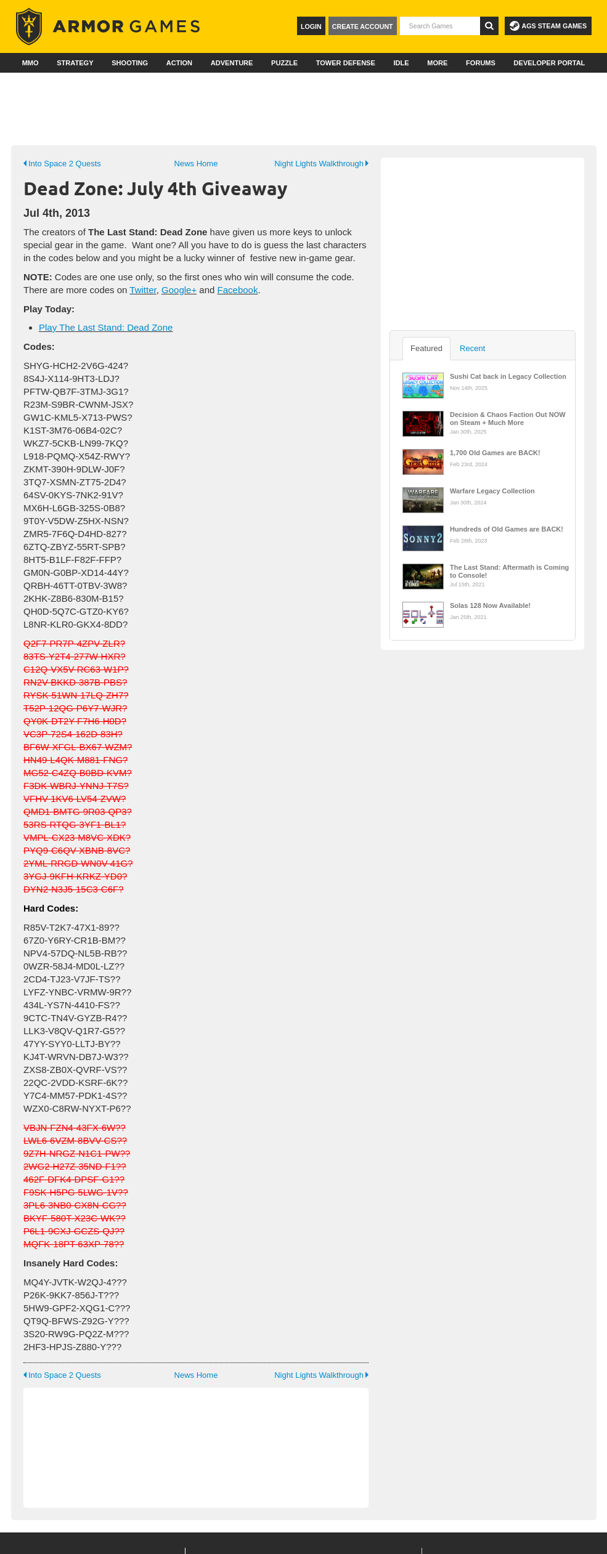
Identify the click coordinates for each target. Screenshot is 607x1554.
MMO (30, 63)
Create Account (362, 26)
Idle (401, 63)
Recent (472, 348)
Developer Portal (549, 63)
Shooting (130, 63)
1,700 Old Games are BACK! (495, 452)
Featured (426, 348)
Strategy (75, 63)
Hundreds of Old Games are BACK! (506, 529)
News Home (196, 163)
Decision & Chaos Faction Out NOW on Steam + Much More (508, 417)
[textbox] (440, 26)
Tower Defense (345, 63)
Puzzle (284, 63)
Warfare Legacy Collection (492, 491)
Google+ (179, 290)
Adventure (232, 63)
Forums (480, 63)
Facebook (238, 290)
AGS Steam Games (548, 26)
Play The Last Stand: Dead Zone (106, 327)
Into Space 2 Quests (62, 163)
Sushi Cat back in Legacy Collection (508, 376)
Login (311, 26)
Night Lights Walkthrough (321, 163)
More (437, 63)
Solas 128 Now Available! (490, 605)
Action (179, 63)
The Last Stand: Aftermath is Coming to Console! (509, 570)
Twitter (142, 290)
